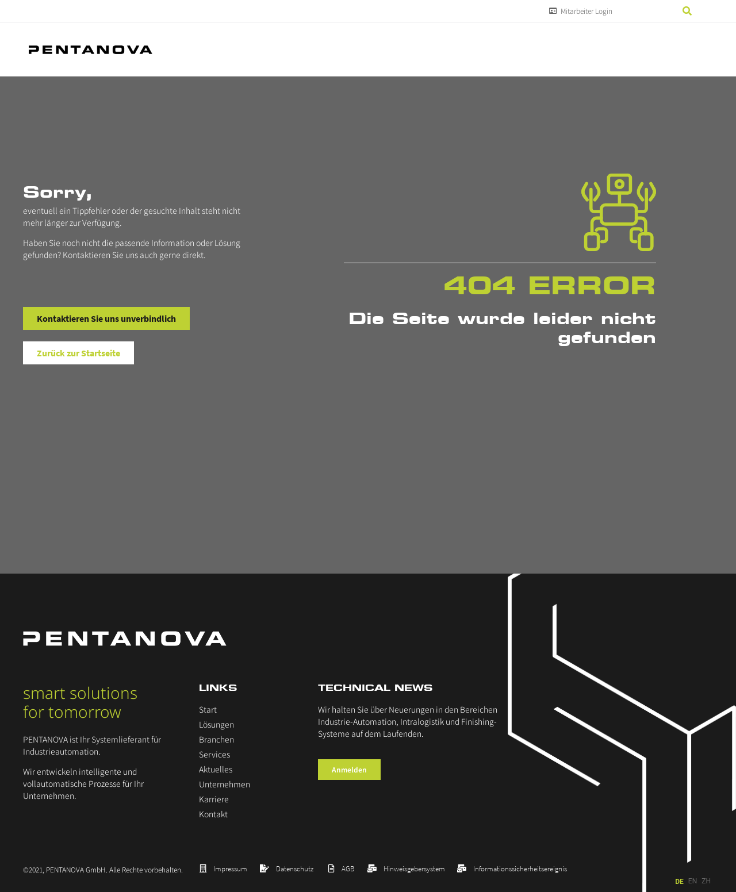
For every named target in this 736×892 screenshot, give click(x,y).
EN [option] (692, 881)
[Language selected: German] (694, 881)
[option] (692, 881)
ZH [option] (706, 881)
